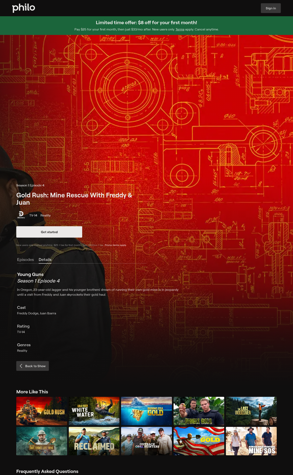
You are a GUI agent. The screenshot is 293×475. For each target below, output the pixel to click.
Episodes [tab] (25, 259)
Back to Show (32, 366)
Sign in (271, 8)
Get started (49, 232)
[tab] (45, 260)
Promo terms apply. (116, 245)
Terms (180, 29)
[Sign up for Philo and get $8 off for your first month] (146, 25)
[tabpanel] (146, 312)
